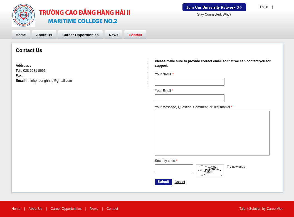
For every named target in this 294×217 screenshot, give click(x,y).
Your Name (164, 74)
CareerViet (274, 209)
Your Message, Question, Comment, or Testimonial (193, 107)
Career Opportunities (80, 35)
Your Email (164, 91)
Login (264, 7)
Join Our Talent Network (214, 7)
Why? (227, 14)
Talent (244, 209)
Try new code (236, 166)
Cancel (180, 182)
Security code (166, 161)
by (264, 209)
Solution (255, 209)
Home (21, 35)
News (113, 35)
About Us (44, 35)
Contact (135, 35)
